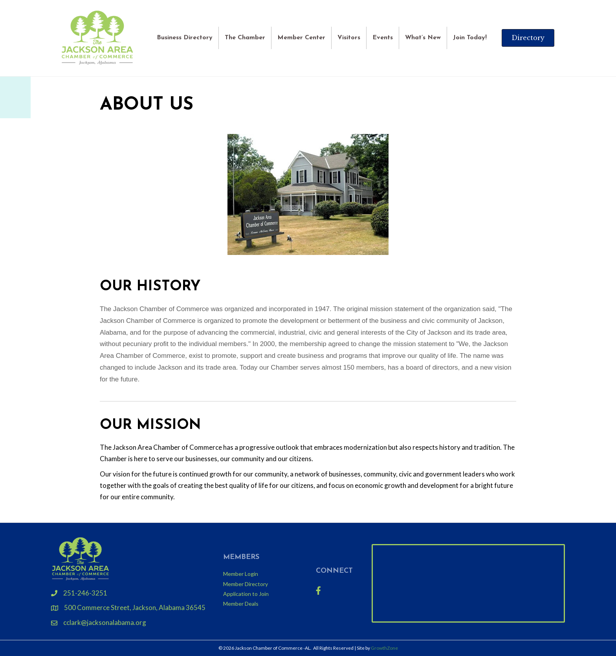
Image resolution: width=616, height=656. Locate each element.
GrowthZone (384, 648)
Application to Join (246, 593)
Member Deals (240, 603)
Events (382, 38)
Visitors (348, 38)
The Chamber (245, 38)
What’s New (423, 38)
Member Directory (245, 584)
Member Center (301, 38)
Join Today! (470, 38)
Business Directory (185, 38)
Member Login (240, 573)
